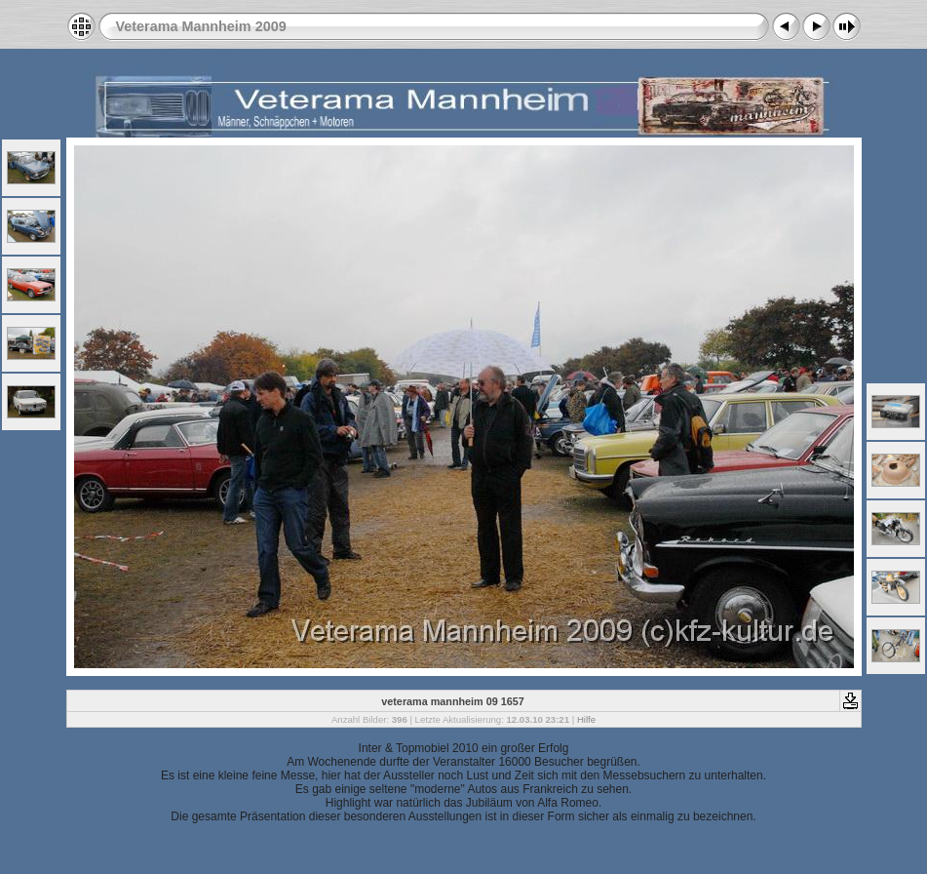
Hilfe (586, 719)
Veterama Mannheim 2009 (201, 26)
